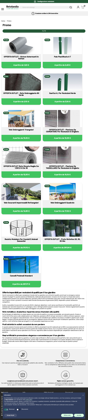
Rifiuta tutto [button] (67, 415)
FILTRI (44, 31)
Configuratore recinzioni (44, 2)
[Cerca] (46, 7)
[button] (83, 395)
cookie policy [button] (28, 399)
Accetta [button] (79, 415)
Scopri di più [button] (10, 415)
